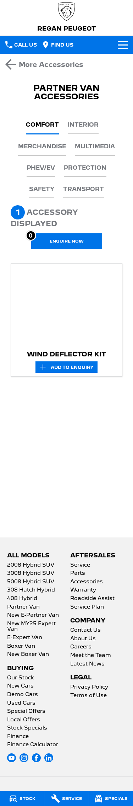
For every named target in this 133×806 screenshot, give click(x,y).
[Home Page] (66, 11)
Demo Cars (22, 695)
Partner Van (23, 607)
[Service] (66, 798)
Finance (18, 736)
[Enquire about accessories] (66, 241)
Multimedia (95, 146)
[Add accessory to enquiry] (66, 367)
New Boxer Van (28, 654)
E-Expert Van (24, 638)
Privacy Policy (89, 687)
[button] (66, 305)
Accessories (86, 582)
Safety (41, 189)
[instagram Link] (24, 757)
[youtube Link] (11, 757)
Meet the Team (90, 655)
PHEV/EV (41, 167)
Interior (83, 124)
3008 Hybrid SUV (30, 573)
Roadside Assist (92, 598)
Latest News (87, 664)
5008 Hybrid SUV (30, 582)
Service (80, 565)
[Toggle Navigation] (123, 45)
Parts (77, 573)
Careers (81, 647)
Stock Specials (27, 728)
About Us (83, 639)
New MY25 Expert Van (31, 626)
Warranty (83, 590)
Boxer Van (21, 646)
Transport (83, 189)
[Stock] (22, 798)
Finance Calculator (32, 745)
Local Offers (23, 720)
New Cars (20, 686)
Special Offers (26, 711)
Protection (85, 167)
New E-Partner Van (33, 615)
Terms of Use (88, 696)
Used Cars (21, 703)
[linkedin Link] (48, 757)
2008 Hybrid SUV (30, 565)
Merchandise (42, 146)
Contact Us (85, 630)
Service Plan (87, 607)
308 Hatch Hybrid (31, 590)
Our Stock (20, 678)
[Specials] (111, 798)
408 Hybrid (22, 598)
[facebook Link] (36, 757)
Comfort (42, 124)
